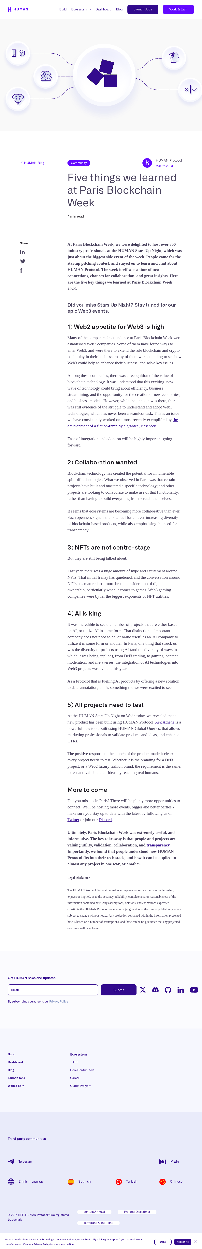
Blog (119, 9)
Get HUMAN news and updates (31, 978)
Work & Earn (178, 9)
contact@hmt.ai (94, 1212)
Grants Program (80, 1086)
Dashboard (103, 9)
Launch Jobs (143, 9)
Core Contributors (82, 1070)
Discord (105, 819)
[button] (195, 1242)
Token (74, 1062)
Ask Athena (164, 722)
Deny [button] (163, 1242)
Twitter (73, 819)
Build (63, 9)
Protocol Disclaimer (137, 1212)
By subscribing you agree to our (38, 1001)
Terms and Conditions (98, 1223)
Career (74, 1078)
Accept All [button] (183, 1242)
